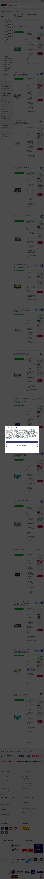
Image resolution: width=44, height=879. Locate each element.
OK (22, 441)
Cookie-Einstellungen (12, 427)
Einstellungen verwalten (22, 445)
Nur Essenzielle (22, 449)
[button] (42, 874)
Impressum (19, 451)
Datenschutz (25, 451)
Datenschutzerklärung (10, 438)
